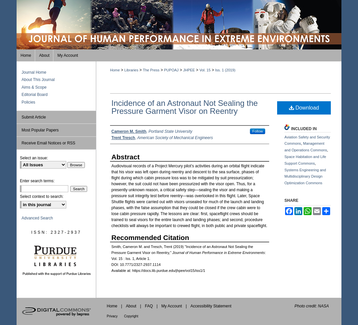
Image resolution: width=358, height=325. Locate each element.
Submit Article (34, 117)
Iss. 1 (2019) (225, 70)
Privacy (112, 316)
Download (304, 108)
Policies (28, 102)
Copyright (131, 316)
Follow (257, 131)
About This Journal (38, 79)
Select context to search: (41, 196)
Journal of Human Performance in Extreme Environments (179, 24)
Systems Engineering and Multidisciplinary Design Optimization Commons (305, 176)
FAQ (149, 306)
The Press (151, 70)
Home (115, 70)
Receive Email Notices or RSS (48, 143)
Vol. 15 (205, 70)
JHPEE (189, 70)
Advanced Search (37, 218)
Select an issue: (34, 158)
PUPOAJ (171, 70)
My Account (171, 306)
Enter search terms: (37, 181)
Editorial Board (35, 94)
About (131, 306)
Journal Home (34, 72)
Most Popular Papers (40, 130)
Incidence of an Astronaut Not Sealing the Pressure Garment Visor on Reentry (184, 107)
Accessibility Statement (211, 306)
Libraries (131, 70)
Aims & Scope (34, 87)
